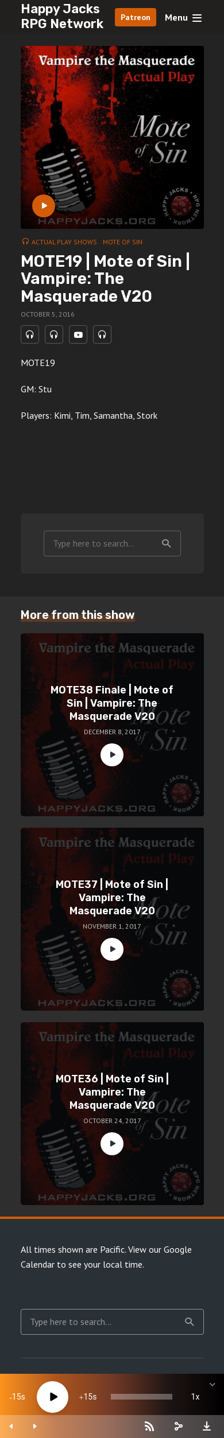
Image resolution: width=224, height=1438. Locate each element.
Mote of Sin (122, 241)
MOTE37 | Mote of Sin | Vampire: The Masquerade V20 (112, 898)
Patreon (135, 17)
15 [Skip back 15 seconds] (16, 1396)
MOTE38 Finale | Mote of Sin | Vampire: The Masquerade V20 (112, 703)
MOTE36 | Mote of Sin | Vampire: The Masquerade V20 (112, 1092)
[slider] (141, 1397)
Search (166, 544)
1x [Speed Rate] (195, 1396)
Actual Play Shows (64, 241)
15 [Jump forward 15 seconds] (87, 1396)
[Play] (52, 1397)
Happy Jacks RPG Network (62, 16)
